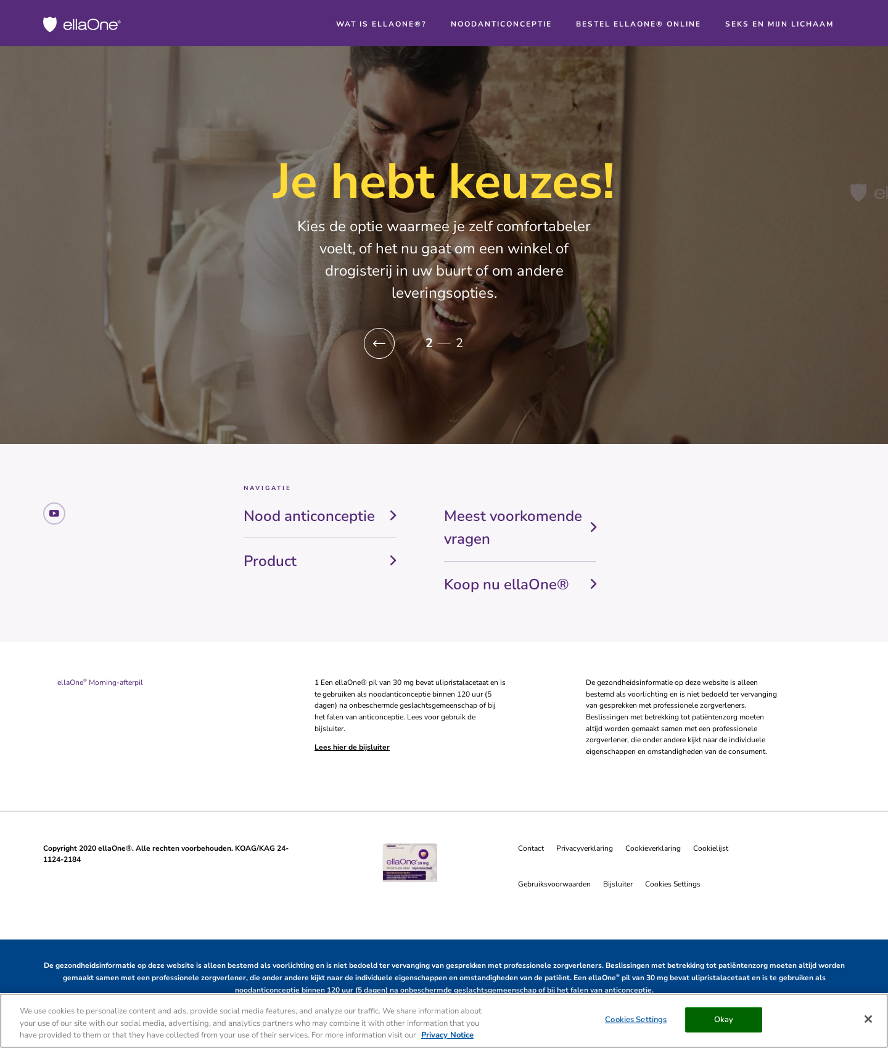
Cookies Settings (673, 884)
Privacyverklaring (584, 848)
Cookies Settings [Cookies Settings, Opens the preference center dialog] (636, 1019)
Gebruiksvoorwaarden (554, 884)
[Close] (868, 1019)
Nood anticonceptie (309, 516)
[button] (379, 343)
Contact (531, 848)
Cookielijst (710, 848)
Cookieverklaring (653, 848)
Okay (724, 1019)
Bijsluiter (618, 884)
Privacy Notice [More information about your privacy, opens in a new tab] (447, 1035)
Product (270, 561)
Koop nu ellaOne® (506, 584)
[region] (444, 1020)
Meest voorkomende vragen (513, 527)
